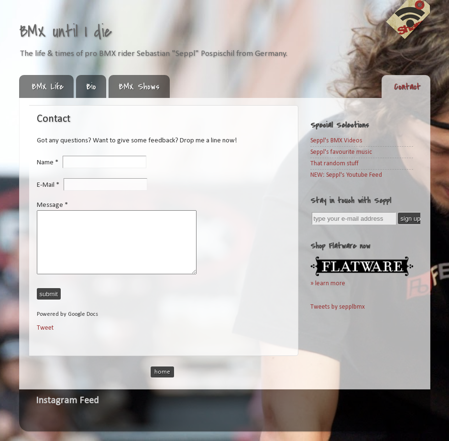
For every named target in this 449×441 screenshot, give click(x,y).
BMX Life (48, 86)
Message (52, 205)
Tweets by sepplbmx (337, 307)
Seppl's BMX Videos (336, 141)
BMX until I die (65, 31)
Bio (91, 86)
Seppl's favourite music (341, 152)
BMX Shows (139, 86)
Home (162, 372)
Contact (407, 86)
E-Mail (50, 184)
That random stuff (334, 164)
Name (50, 162)
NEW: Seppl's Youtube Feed (346, 175)
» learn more (327, 283)
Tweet (45, 328)
